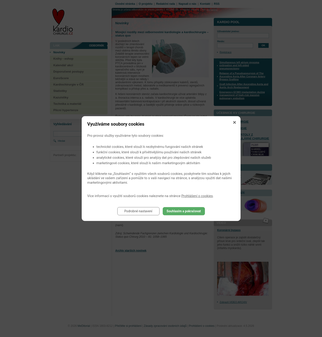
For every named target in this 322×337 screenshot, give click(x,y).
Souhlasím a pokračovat (184, 211)
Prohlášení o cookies (197, 196)
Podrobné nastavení (138, 211)
